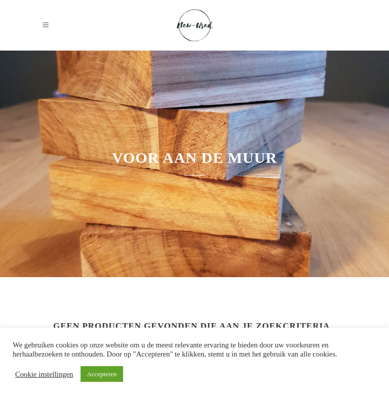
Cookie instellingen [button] (44, 374)
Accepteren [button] (101, 374)
